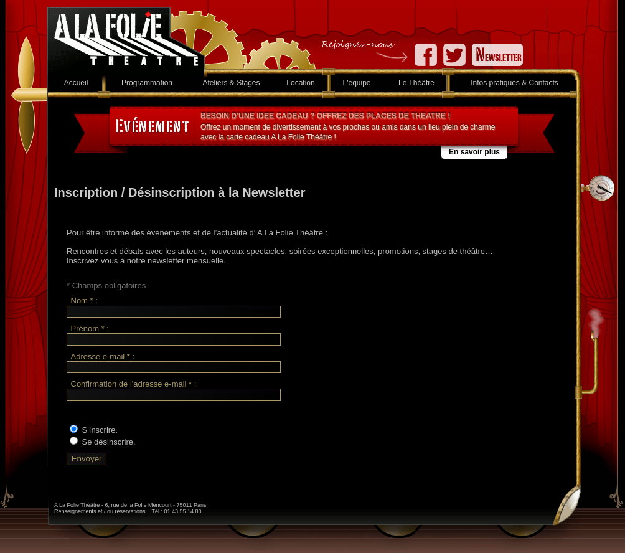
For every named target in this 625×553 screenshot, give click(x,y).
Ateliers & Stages (231, 82)
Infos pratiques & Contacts (514, 82)
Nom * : (84, 301)
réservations (130, 511)
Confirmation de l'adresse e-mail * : (134, 384)
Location (300, 82)
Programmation (146, 82)
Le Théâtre (416, 82)
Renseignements (75, 511)
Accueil (76, 82)
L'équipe (357, 82)
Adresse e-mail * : (103, 356)
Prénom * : (90, 328)
